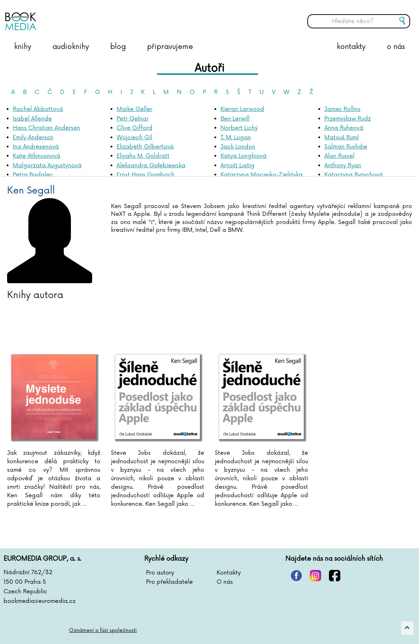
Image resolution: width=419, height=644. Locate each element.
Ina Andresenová (36, 146)
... (83, 504)
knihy (22, 47)
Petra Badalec (33, 174)
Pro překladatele (169, 582)
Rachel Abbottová (38, 109)
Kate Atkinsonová (36, 155)
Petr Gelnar (133, 118)
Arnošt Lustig (237, 165)
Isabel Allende (32, 118)
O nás (225, 582)
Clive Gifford (134, 127)
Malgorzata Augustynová (47, 165)
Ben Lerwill (235, 118)
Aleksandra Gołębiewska (151, 165)
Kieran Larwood (242, 109)
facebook (334, 575)
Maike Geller (134, 109)
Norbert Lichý (239, 127)
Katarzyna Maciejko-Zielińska (261, 174)
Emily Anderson (33, 137)
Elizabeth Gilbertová (145, 146)
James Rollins (342, 109)
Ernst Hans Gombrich (145, 174)
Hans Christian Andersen (46, 127)
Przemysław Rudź (347, 118)
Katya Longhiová (243, 155)
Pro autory (160, 572)
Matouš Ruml (341, 137)
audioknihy (70, 47)
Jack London (237, 146)
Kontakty (229, 572)
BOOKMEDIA (76, 16)
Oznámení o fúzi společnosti (103, 630)
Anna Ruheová (343, 127)
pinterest (296, 575)
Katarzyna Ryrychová (353, 174)
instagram (315, 575)
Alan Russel (339, 155)
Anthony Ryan (342, 165)
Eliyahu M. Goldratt (143, 155)
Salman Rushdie (345, 146)
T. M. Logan (235, 137)
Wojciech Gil (134, 137)
